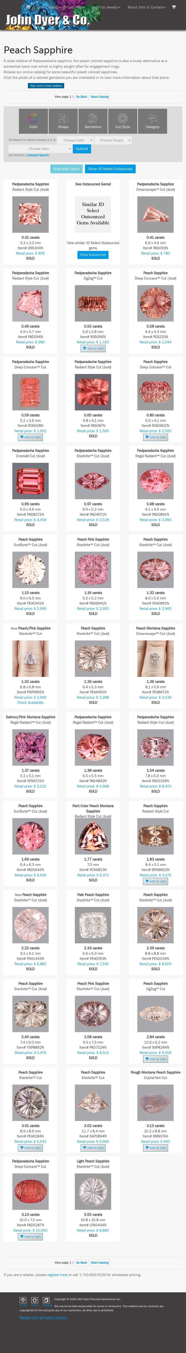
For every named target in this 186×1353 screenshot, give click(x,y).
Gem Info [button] (76, 7)
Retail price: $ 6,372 (93, 875)
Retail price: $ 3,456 (30, 520)
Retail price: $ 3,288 (93, 698)
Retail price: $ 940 (155, 1142)
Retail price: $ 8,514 (93, 1053)
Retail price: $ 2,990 (30, 609)
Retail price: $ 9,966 (93, 1142)
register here (57, 1275)
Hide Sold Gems (66, 169)
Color (33, 127)
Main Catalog (99, 97)
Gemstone (93, 127)
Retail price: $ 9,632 (30, 1142)
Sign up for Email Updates (46, 85)
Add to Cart (93, 348)
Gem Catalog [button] (48, 7)
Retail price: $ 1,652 (30, 431)
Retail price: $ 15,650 (30, 1230)
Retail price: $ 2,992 (93, 609)
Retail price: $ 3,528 (93, 520)
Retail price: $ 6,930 (30, 875)
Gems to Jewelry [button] (106, 7)
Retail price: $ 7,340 (93, 964)
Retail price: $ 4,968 (93, 786)
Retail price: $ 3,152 (30, 786)
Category (153, 127)
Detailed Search (37, 155)
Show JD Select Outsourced (110, 169)
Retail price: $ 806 (30, 253)
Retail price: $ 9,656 (155, 1053)
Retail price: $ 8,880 (93, 1230)
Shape (63, 127)
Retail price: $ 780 (155, 253)
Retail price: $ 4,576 (155, 875)
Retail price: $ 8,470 (155, 786)
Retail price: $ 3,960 (155, 520)
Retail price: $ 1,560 (93, 431)
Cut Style (123, 127)
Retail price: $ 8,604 (155, 964)
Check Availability (30, 703)
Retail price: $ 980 (30, 342)
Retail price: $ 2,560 (155, 431)
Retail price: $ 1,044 (155, 342)
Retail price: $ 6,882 (30, 964)
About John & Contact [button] (146, 7)
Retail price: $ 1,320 (93, 342)
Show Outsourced (93, 255)
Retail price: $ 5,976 (30, 1053)
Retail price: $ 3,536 (155, 698)
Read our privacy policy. (44, 1317)
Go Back (81, 97)
